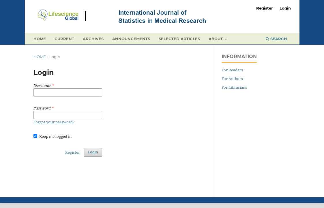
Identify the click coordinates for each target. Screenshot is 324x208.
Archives (93, 38)
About (216, 38)
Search (276, 38)
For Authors (232, 78)
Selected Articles (179, 38)
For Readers (232, 70)
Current (64, 38)
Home (39, 38)
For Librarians (234, 87)
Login (285, 8)
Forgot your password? (54, 122)
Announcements (131, 38)
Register (264, 8)
